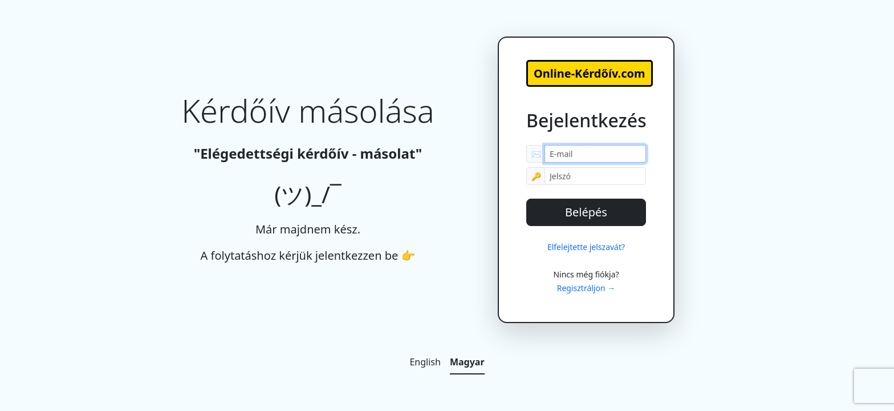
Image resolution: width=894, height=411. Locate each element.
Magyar (467, 362)
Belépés (586, 212)
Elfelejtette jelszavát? (586, 246)
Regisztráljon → (586, 288)
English (424, 362)
